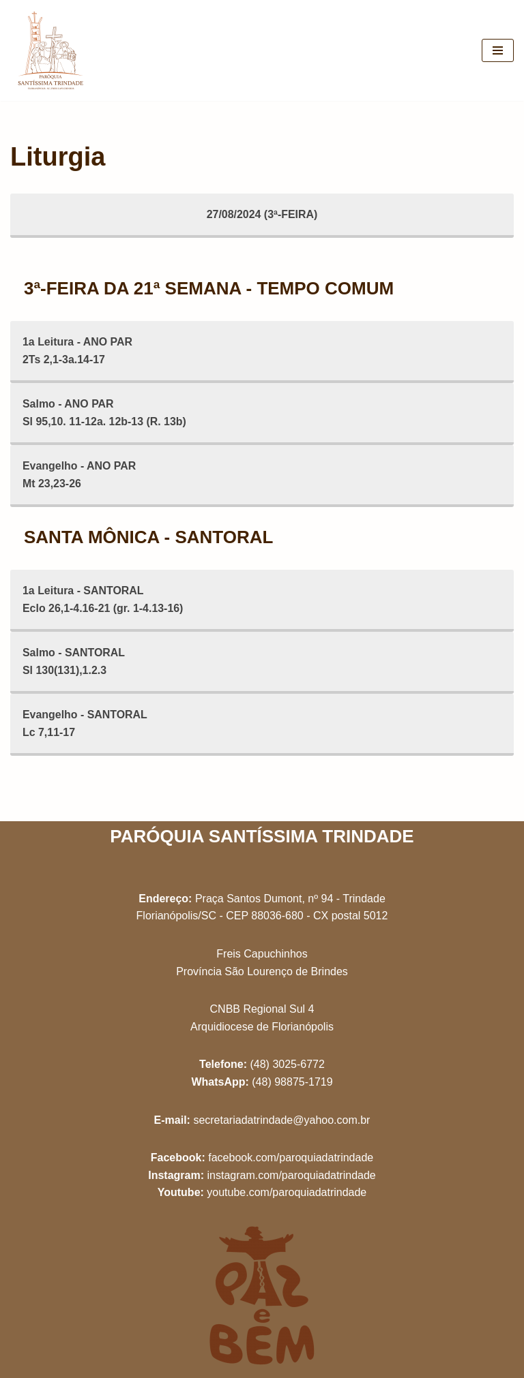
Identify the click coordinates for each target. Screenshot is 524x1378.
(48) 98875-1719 (292, 1082)
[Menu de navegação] (498, 50)
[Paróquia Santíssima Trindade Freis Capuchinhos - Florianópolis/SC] (51, 50)
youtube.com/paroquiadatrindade (286, 1192)
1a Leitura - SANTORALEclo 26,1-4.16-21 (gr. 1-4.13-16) (103, 600)
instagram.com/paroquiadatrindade (291, 1175)
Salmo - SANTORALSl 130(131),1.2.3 (74, 662)
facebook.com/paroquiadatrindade (290, 1157)
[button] (495, 19)
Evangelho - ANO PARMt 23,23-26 (79, 475)
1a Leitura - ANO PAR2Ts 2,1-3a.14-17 (78, 350)
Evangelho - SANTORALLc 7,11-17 (85, 724)
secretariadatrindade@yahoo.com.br (281, 1120)
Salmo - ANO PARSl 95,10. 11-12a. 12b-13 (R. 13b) (105, 412)
